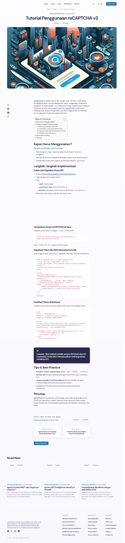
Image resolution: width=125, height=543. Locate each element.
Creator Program (111, 528)
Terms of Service (93, 535)
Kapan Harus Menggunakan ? (45, 122)
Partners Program (111, 525)
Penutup (39, 138)
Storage (95, 465)
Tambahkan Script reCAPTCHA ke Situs (51, 129)
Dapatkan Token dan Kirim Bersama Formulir (52, 131)
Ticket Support (92, 522)
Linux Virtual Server (68, 525)
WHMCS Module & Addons (70, 532)
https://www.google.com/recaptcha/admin (59, 175)
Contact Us (109, 535)
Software (54, 9)
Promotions (91, 525)
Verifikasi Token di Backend (47, 134)
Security (57, 23)
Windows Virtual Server (69, 519)
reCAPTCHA (38, 101)
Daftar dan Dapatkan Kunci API (48, 127)
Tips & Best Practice (43, 136)
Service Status (92, 528)
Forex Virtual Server (68, 522)
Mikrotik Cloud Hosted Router (71, 528)
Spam (53, 417)
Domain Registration (68, 535)
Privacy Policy (92, 532)
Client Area (111, 4)
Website (58, 417)
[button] (93, 4)
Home (48, 9)
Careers (108, 532)
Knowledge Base (93, 519)
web (39, 104)
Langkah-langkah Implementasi (46, 125)
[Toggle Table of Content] (64, 119)
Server (42, 417)
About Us (108, 519)
